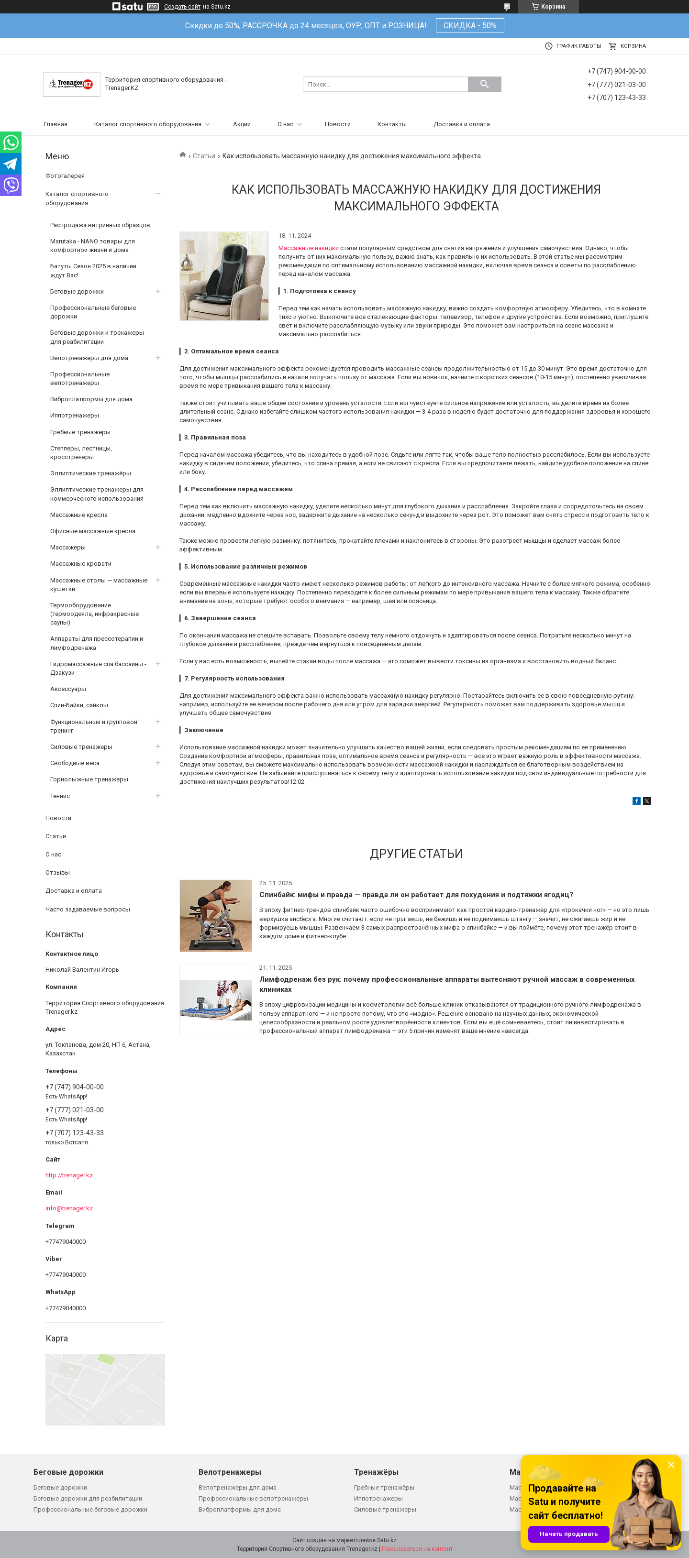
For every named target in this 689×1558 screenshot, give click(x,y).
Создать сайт (182, 6)
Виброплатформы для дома (91, 399)
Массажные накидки (308, 248)
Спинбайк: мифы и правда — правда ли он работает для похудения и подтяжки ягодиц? (416, 894)
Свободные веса (75, 763)
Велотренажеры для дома (89, 358)
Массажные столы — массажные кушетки (98, 584)
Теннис (60, 796)
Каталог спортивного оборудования (147, 124)
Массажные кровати (80, 563)
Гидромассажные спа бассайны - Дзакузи (98, 668)
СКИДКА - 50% (470, 25)
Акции (242, 124)
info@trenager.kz (69, 1208)
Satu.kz (387, 1540)
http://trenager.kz (69, 1175)
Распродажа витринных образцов (100, 225)
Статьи (204, 156)
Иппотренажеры (74, 415)
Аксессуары (68, 688)
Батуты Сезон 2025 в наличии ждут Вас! (93, 270)
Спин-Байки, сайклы (79, 705)
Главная (55, 124)
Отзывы (57, 872)
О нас (285, 124)
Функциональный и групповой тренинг (93, 726)
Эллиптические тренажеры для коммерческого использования (97, 494)
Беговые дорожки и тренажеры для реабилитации (97, 337)
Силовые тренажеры (81, 746)
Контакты (392, 124)
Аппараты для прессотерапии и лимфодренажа (96, 643)
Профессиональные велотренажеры (80, 378)
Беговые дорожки (77, 291)
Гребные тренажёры (80, 432)
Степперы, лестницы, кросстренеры (81, 453)
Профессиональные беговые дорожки (93, 312)
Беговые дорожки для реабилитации (87, 1498)
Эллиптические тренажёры (90, 473)
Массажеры (68, 547)
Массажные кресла (79, 514)
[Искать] (484, 84)
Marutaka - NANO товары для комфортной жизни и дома (92, 245)
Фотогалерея (65, 175)
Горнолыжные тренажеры (89, 779)
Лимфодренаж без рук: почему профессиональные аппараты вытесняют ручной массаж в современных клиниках (447, 984)
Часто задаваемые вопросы (87, 909)
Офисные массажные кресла (92, 531)
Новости (338, 124)
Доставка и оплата (461, 124)
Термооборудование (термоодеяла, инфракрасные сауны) (94, 614)
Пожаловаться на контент (417, 1549)
